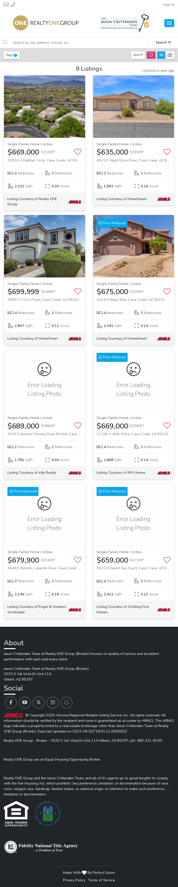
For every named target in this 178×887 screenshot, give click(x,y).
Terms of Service (101, 880)
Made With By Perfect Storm (89, 872)
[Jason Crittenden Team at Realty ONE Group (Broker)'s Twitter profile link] (39, 703)
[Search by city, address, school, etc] (79, 43)
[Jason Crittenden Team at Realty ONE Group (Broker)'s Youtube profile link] (25, 703)
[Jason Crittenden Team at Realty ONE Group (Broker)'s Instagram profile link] (53, 703)
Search (163, 42)
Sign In (168, 4)
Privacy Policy (74, 880)
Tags (11, 55)
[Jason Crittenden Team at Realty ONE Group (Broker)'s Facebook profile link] (11, 703)
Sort (138, 55)
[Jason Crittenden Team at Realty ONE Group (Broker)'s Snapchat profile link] (66, 703)
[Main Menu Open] (169, 23)
